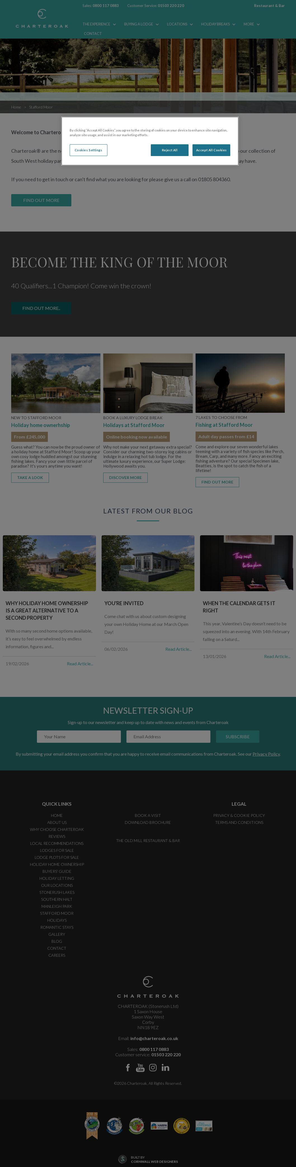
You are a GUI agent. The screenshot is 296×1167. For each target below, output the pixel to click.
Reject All (170, 150)
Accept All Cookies (211, 150)
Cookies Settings (88, 150)
